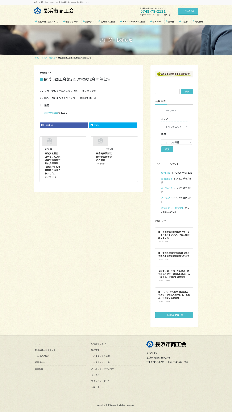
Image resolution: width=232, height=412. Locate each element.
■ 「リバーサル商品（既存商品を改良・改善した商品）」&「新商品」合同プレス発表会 (174, 294)
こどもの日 (167, 197)
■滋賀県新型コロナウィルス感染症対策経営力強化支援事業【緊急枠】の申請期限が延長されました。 (53, 163)
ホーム (38, 343)
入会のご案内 (43, 355)
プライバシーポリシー (101, 380)
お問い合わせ (188, 11)
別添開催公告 (51, 112)
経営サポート (41, 361)
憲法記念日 (167, 178)
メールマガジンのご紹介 (102, 368)
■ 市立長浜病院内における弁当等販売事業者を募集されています (173, 254)
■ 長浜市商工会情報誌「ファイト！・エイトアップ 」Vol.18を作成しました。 (174, 234)
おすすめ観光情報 (101, 355)
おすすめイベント (101, 361)
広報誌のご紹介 (98, 343)
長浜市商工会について (45, 349)
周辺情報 (95, 349)
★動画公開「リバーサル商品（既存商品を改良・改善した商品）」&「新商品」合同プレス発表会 (174, 273)
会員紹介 (39, 368)
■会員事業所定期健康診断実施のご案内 (104, 157)
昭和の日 (166, 172)
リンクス (95, 374)
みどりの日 (167, 188)
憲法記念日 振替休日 (173, 207)
